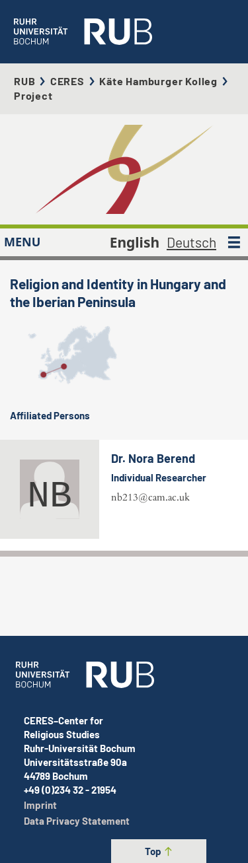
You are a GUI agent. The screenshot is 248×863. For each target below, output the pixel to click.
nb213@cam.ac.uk (150, 497)
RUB (24, 81)
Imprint (40, 805)
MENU (22, 242)
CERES (67, 81)
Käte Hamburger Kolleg (158, 81)
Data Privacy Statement (77, 821)
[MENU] (234, 242)
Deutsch (191, 242)
